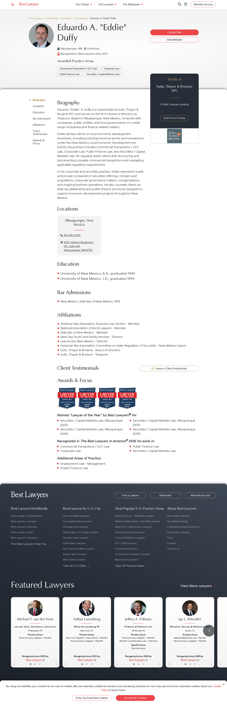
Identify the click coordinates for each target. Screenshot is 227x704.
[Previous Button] (13, 632)
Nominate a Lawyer (178, 532)
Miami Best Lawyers (74, 559)
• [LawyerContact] (40, 664)
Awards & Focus (38, 142)
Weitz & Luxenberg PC (87, 626)
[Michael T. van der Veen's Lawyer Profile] (35, 612)
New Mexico (66, 18)
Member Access (200, 495)
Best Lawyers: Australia (24, 526)
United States (51, 18)
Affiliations (39, 124)
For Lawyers (106, 4)
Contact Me (175, 32)
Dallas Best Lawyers (74, 543)
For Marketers (131, 4)
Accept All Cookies (135, 697)
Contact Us (173, 548)
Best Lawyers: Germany (24, 537)
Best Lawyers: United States (26, 515)
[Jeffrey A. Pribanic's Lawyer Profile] (138, 612)
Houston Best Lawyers (76, 537)
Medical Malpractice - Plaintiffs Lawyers (137, 521)
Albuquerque (81, 18)
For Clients (82, 4)
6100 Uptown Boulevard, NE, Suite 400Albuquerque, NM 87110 (78, 246)
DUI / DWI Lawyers (126, 543)
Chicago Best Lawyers (75, 526)
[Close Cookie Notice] (223, 684)
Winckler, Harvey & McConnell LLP (190, 626)
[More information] (43, 660)
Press (170, 537)
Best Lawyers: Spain (22, 532)
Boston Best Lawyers (75, 554)
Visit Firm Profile (174, 118)
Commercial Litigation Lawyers (132, 554)
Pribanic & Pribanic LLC (138, 626)
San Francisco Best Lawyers (79, 548)
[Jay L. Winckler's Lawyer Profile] (190, 612)
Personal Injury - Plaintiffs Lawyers (134, 515)
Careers (171, 543)
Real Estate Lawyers (126, 559)
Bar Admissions (42, 118)
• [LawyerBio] (35, 664)
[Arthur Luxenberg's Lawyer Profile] (87, 612)
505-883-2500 (72, 235)
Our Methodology (177, 521)
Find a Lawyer (35, 18)
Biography (39, 100)
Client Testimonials (40, 133)
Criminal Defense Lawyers (130, 537)
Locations (38, 106)
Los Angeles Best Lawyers (77, 521)
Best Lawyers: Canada (23, 521)
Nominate (165, 495)
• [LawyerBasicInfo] (30, 664)
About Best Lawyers (178, 515)
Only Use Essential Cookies (92, 697)
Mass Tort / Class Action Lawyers (133, 526)
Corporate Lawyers (126, 548)
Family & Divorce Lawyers (130, 532)
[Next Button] (57, 632)
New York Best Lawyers (76, 515)
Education (39, 112)
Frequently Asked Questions (183, 526)
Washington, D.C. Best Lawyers (80, 532)
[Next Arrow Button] (209, 631)
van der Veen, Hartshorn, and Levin (35, 626)
